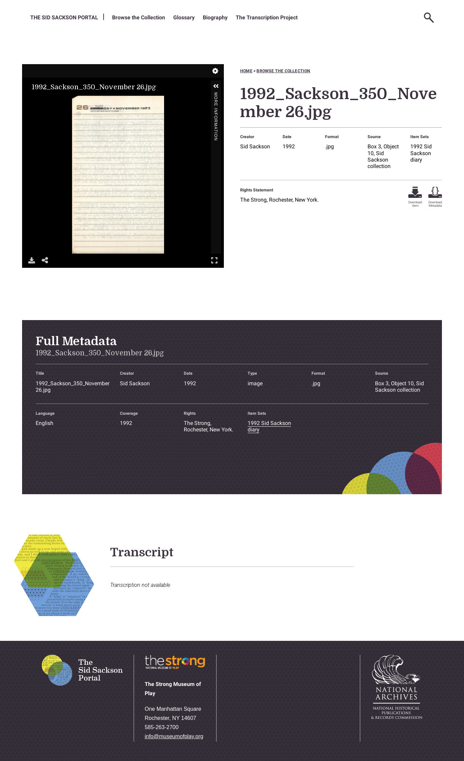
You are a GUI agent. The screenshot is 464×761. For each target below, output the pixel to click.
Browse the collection (283, 71)
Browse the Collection (138, 17)
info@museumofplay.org (174, 736)
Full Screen (214, 260)
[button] (216, 86)
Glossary (184, 17)
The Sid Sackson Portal (64, 17)
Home (246, 71)
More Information (215, 95)
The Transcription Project (267, 17)
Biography (215, 17)
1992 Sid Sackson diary (421, 153)
